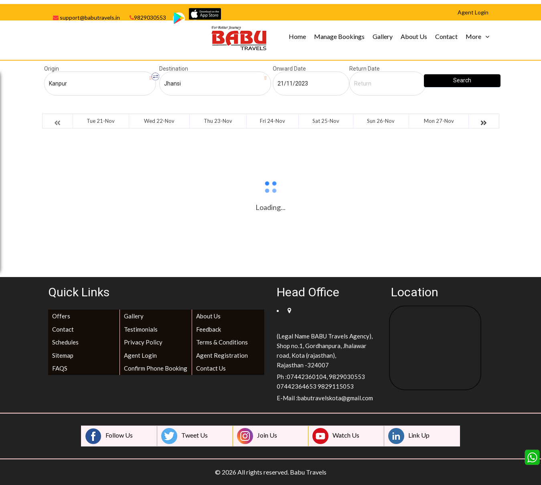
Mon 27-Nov (439, 121)
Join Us (257, 436)
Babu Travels (308, 472)
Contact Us (211, 368)
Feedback (208, 329)
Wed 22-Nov (159, 121)
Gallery (383, 36)
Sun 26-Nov (381, 121)
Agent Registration (222, 355)
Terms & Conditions (222, 342)
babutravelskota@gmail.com (335, 397)
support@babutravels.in (86, 17)
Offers (61, 316)
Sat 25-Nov (325, 121)
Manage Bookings (339, 36)
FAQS (59, 368)
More (473, 36)
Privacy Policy (143, 342)
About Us (414, 36)
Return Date (364, 68)
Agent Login (140, 355)
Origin (51, 68)
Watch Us (335, 436)
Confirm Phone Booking (155, 368)
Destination (173, 68)
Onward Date (289, 68)
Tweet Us (184, 436)
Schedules (65, 342)
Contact (446, 36)
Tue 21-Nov (101, 121)
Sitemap (62, 355)
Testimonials (141, 329)
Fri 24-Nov (272, 121)
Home (297, 36)
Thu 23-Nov (218, 121)
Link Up (409, 436)
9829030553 (148, 17)
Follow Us (109, 436)
